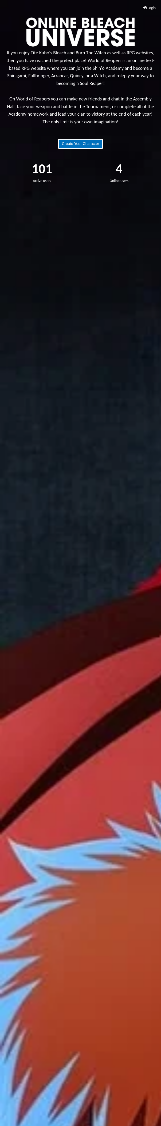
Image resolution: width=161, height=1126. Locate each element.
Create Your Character (80, 143)
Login (149, 8)
